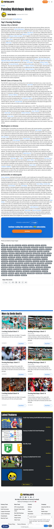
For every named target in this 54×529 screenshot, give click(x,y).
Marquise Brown (48, 247)
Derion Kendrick (44, 257)
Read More (22, 343)
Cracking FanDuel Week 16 (10, 393)
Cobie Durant (17, 251)
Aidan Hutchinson (29, 69)
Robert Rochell (18, 267)
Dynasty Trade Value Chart (19, 510)
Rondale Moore (4, 263)
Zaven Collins (32, 165)
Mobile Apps (44, 511)
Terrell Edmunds (32, 251)
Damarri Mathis (21, 261)
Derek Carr (4, 249)
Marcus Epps (46, 251)
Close (50, 525)
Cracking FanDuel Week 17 (10, 331)
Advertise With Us (45, 507)
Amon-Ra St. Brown (27, 98)
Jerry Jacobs (45, 64)
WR (12, 245)
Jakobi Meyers (49, 261)
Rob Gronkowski (5, 255)
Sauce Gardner (29, 253)
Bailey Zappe (23, 275)
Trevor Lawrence (5, 177)
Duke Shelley (32, 267)
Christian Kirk (46, 184)
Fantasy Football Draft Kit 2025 (32, 457)
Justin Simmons (47, 267)
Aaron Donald (48, 249)
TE (9, 245)
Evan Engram (12, 185)
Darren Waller (45, 271)
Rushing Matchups (17, 19)
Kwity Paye (27, 210)
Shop (42, 509)
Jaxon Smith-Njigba (17, 269)
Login (33, 222)
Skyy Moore (30, 32)
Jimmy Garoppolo (36, 253)
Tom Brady (42, 247)
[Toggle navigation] (51, 1)
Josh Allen (24, 245)
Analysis (3, 245)
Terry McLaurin (5, 137)
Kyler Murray (26, 263)
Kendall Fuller (11, 253)
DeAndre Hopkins (24, 255)
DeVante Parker (48, 263)
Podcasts (30, 511)
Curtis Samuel (16, 140)
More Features (27, 484)
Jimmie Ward (11, 273)
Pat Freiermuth (4, 253)
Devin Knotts (12, 14)
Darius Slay (4, 269)
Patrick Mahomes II (19, 29)
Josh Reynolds (18, 101)
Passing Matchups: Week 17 (11, 362)
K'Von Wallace (4, 273)
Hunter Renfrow (45, 265)
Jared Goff (29, 84)
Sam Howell (38, 130)
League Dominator (5, 511)
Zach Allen (13, 158)
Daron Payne (9, 265)
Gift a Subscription (46, 513)
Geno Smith (45, 59)
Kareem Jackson (47, 255)
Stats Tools (17, 520)
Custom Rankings (5, 513)
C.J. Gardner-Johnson (28, 65)
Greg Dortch (4, 251)
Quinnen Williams (47, 273)
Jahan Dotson (26, 138)
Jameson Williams (13, 95)
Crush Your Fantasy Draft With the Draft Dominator (37, 417)
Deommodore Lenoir (36, 259)
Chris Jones (10, 116)
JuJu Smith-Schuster (27, 269)
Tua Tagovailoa (11, 271)
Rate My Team (27, 444)
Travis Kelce (9, 39)
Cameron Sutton (44, 62)
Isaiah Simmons (27, 153)
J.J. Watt (20, 158)
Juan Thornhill (35, 111)
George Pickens (17, 265)
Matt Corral (29, 249)
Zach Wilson (26, 60)
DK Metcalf (42, 261)
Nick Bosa (20, 247)
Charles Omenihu (25, 112)
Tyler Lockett (44, 259)
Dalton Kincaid (4, 259)
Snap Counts (17, 517)
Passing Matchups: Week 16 (37, 393)
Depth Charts (17, 515)
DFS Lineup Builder (19, 507)
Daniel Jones (10, 60)
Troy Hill (11, 255)
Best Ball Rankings (19, 513)
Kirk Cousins (17, 60)
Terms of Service (21, 524)
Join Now (45, 1)
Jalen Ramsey (31, 265)
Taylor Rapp (37, 265)
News (29, 509)
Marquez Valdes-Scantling (15, 36)
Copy (5, 282)
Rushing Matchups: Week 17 (37, 331)
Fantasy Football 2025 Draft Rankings (33, 431)
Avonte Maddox (5, 261)
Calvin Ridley (40, 184)
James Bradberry (35, 247)
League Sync (4, 507)
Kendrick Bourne (27, 247)
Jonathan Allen (31, 245)
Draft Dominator (5, 509)
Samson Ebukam (37, 210)
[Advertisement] (27, 296)
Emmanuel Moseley (13, 64)
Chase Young (17, 275)
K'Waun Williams (39, 273)
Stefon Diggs (41, 249)
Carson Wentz (38, 59)
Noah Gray (8, 42)
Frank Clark (7, 112)
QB (7, 245)
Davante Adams (18, 245)
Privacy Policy (11, 524)
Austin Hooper (17, 255)
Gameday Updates (28, 470)
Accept (45, 525)
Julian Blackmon (34, 207)
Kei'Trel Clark (48, 158)
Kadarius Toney (26, 34)
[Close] (51, 517)
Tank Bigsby (24, 185)
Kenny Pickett (24, 265)
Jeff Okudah (30, 62)
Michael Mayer (28, 261)
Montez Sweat (4, 271)
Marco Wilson (30, 160)
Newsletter (30, 513)
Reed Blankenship (13, 247)
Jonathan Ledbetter (6, 166)
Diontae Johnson (11, 257)
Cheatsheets (4, 516)
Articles (3, 5)
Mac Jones (31, 257)
